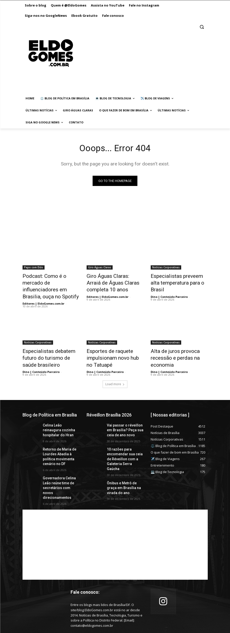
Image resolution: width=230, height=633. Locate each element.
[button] (202, 27)
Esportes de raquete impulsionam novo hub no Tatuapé (111, 347)
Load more (115, 370)
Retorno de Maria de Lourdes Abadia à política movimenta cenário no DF (60, 438)
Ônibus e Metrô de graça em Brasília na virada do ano (124, 464)
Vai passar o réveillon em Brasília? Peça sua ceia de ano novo (124, 416)
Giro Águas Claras (99, 268)
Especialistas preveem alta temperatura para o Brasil (176, 279)
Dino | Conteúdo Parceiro (169, 288)
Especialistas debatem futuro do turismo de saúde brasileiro (50, 347)
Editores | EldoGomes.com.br (43, 294)
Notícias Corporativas (166, 268)
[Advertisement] (137, 58)
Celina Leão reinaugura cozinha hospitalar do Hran (59, 416)
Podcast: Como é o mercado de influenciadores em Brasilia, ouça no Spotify (50, 282)
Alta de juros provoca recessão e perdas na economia (171, 347)
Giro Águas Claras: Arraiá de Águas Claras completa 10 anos (113, 282)
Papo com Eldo (33, 268)
